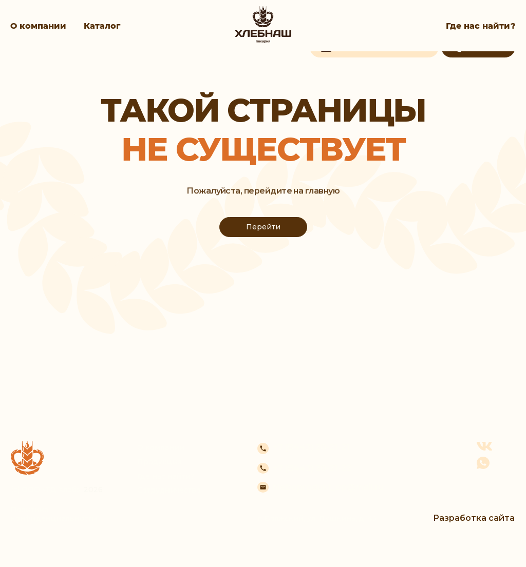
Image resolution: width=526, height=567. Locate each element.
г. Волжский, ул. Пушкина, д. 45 (317, 518)
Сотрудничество (169, 490)
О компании (38, 26)
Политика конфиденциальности (54, 513)
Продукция (159, 462)
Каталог (102, 26)
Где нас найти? (481, 26)
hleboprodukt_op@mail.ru (328, 487)
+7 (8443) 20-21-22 (312, 468)
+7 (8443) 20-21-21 (311, 447)
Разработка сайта (474, 518)
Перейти (263, 227)
